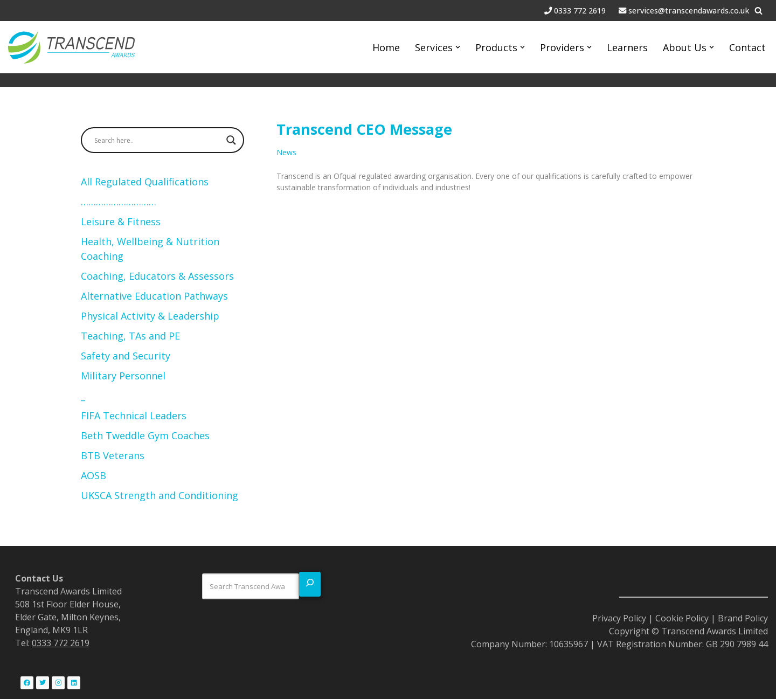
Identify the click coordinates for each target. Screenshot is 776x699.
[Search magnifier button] (231, 140)
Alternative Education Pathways (154, 295)
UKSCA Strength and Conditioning (159, 495)
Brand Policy (743, 618)
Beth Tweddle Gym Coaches (145, 435)
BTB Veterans (112, 455)
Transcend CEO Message (364, 129)
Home (386, 47)
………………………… (118, 201)
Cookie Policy (682, 618)
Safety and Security (125, 355)
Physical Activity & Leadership (150, 315)
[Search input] (157, 140)
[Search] (758, 10)
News (286, 152)
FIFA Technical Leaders (133, 415)
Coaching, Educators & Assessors (159, 275)
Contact (747, 47)
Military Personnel (123, 375)
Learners (627, 47)
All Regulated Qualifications (145, 181)
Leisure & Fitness (121, 221)
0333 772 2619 (581, 10)
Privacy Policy (619, 618)
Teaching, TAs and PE (132, 335)
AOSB (93, 475)
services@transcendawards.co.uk (688, 10)
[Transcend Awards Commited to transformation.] (71, 47)
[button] (457, 47)
